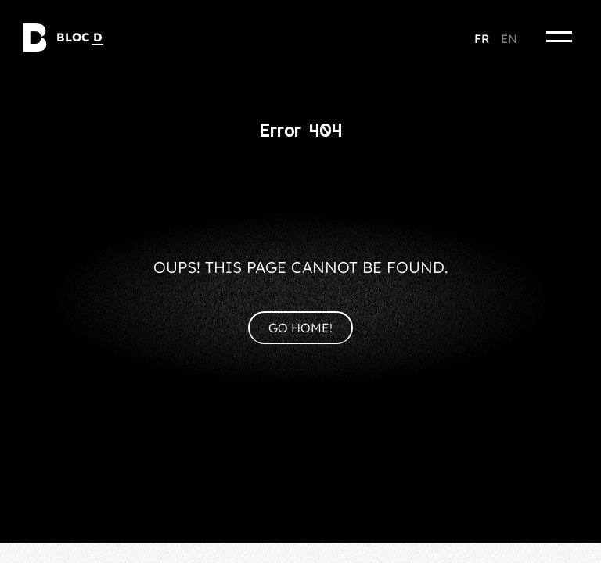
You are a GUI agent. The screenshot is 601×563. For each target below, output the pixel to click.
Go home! (300, 327)
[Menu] (559, 36)
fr (481, 38)
